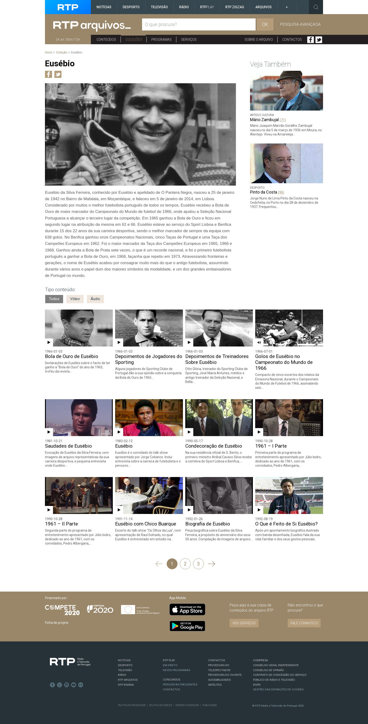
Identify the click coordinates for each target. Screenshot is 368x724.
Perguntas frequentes (180, 684)
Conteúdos (106, 39)
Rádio (184, 7)
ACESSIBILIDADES (219, 679)
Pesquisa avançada (300, 24)
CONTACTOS (216, 660)
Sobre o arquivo (259, 39)
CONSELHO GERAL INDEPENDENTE (276, 665)
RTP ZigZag (234, 7)
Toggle (316, 7)
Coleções (133, 39)
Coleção (61, 52)
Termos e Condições (187, 705)
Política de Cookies (160, 705)
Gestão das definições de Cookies (278, 689)
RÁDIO (122, 674)
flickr (80, 685)
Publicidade (209, 705)
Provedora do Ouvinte (225, 674)
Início (48, 52)
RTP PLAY (169, 660)
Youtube (73, 685)
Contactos (292, 39)
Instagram (66, 685)
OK (265, 24)
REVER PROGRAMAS (176, 670)
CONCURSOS (171, 679)
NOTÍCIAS (124, 660)
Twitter (318, 39)
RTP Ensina (126, 684)
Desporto (131, 7)
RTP (207, 7)
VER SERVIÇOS (244, 623)
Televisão (159, 7)
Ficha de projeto (57, 623)
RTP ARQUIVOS (127, 679)
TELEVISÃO (125, 670)
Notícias (104, 7)
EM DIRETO (170, 665)
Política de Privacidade (132, 705)
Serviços (189, 39)
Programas (161, 39)
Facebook (310, 39)
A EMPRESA (260, 660)
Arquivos (263, 7)
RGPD (257, 684)
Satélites (215, 684)
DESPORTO (125, 665)
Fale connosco (304, 623)
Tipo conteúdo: (60, 289)
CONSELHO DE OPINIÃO (268, 670)
